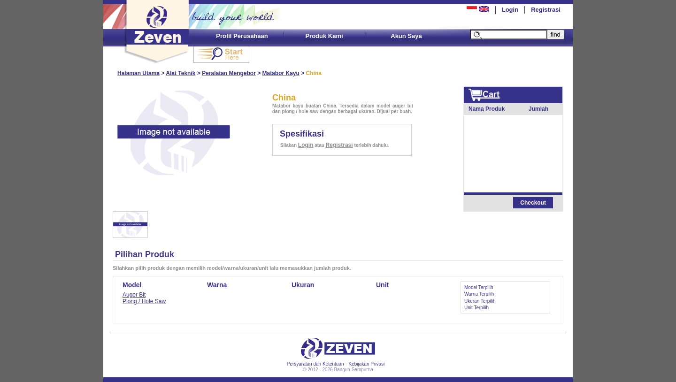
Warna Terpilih (479, 294)
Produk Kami (324, 35)
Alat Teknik (180, 73)
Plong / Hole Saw (144, 301)
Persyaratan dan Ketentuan (315, 364)
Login (510, 9)
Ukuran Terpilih (480, 301)
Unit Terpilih (476, 307)
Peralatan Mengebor (229, 73)
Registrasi (546, 9)
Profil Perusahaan (242, 35)
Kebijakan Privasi (367, 364)
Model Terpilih (478, 287)
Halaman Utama (138, 73)
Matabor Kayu (281, 73)
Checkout (533, 202)
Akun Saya (406, 35)
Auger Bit (134, 294)
